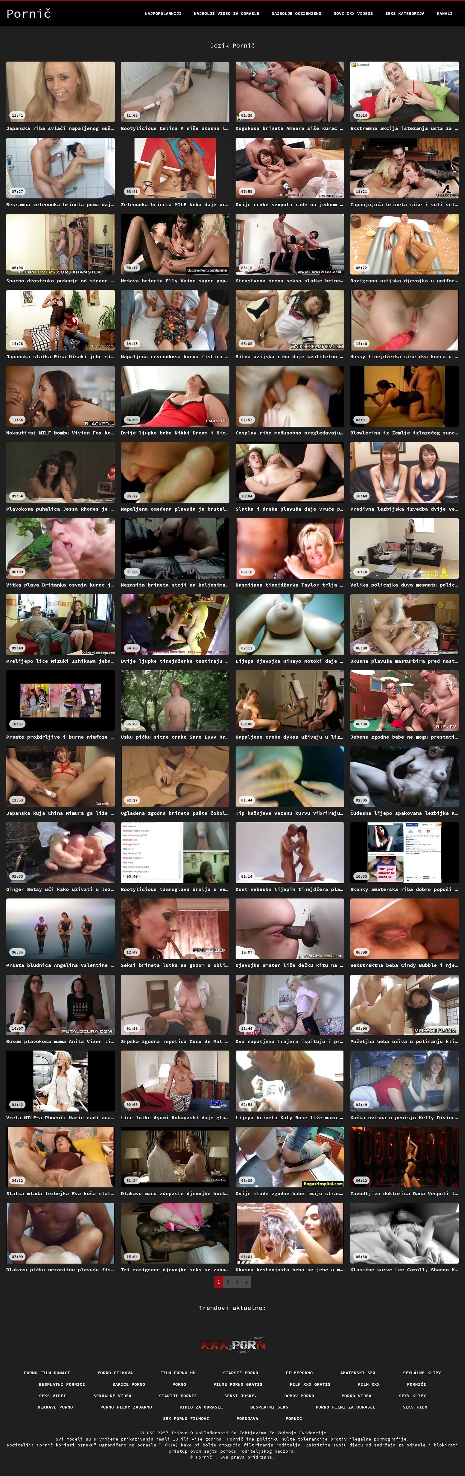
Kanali (445, 13)
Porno (179, 1384)
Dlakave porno (55, 1407)
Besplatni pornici (62, 1384)
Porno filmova (115, 1373)
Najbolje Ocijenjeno (296, 13)
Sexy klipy (412, 1396)
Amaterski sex (358, 1373)
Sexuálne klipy (422, 1373)
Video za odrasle (201, 1407)
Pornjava (247, 1418)
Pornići (416, 1384)
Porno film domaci (47, 1373)
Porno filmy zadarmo (126, 1407)
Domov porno (299, 1396)
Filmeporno (299, 1373)
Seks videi (52, 1396)
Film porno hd (178, 1373)
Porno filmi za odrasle (346, 1407)
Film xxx (369, 1384)
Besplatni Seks (269, 1407)
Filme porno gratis (238, 1384)
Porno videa (356, 1396)
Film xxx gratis (310, 1384)
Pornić (294, 1418)
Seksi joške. (240, 1396)
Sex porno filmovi (186, 1418)
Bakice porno (129, 1384)
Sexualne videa (113, 1396)
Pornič (205, 1457)
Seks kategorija (405, 13)
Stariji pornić (178, 1396)
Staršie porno (240, 1373)
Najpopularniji (163, 13)
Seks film (415, 1407)
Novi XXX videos (353, 13)
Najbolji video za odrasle (226, 13)
